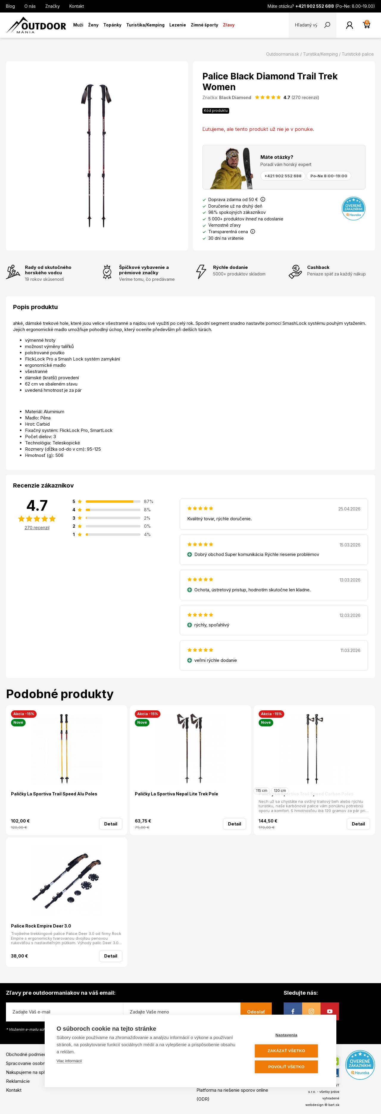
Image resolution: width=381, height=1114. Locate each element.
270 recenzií (37, 527)
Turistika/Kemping (145, 25)
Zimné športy (204, 25)
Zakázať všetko (288, 1051)
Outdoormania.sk (282, 54)
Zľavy (229, 25)
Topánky (112, 25)
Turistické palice (358, 54)
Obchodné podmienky (28, 1054)
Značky (52, 6)
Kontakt (76, 6)
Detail (110, 824)
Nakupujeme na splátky (29, 1072)
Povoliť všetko (289, 1067)
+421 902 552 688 (283, 175)
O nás (30, 6)
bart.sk (333, 1105)
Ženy (93, 25)
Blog (10, 6)
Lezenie (177, 25)
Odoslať (256, 1012)
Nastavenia (288, 1035)
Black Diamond (235, 97)
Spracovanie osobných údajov (36, 1063)
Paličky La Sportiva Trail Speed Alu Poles (54, 793)
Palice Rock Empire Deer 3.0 (41, 925)
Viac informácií (69, 1061)
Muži (78, 25)
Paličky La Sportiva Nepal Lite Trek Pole (176, 793)
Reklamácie (18, 1081)
